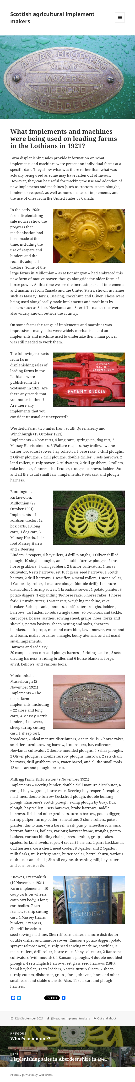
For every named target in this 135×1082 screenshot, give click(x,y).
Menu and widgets (120, 22)
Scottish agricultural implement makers (52, 17)
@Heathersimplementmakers (70, 1018)
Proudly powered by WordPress (31, 1075)
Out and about (106, 1018)
